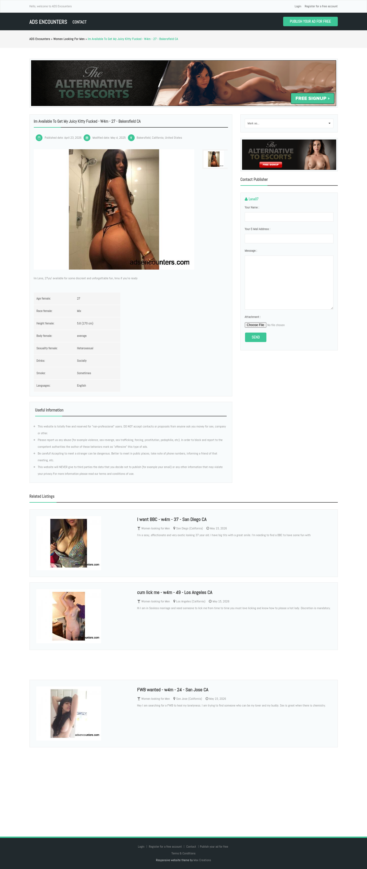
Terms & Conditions (183, 853)
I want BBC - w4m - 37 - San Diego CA (172, 519)
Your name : (252, 207)
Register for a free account (321, 6)
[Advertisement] (183, 786)
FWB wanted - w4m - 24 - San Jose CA (172, 689)
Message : (251, 250)
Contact (79, 22)
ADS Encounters (48, 22)
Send (256, 337)
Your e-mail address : (257, 229)
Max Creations (202, 860)
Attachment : (253, 317)
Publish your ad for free (310, 21)
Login (298, 6)
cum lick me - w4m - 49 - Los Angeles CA (174, 592)
